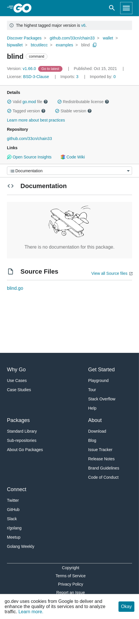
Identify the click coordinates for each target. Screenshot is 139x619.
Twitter (13, 500)
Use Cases (17, 380)
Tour (92, 389)
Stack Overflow (101, 399)
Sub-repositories (21, 440)
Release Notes (101, 459)
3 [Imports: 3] (69, 76)
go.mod (29, 101)
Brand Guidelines (103, 468)
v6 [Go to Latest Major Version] (83, 25)
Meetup (14, 537)
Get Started (101, 369)
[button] (9, 101)
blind (85, 45)
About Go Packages (25, 449)
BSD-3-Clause (36, 76)
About (95, 420)
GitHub (13, 509)
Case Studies (19, 389)
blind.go (15, 288)
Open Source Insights (29, 157)
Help (92, 408)
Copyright (70, 567)
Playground (98, 380)
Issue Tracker (100, 449)
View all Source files (109, 273)
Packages (18, 420)
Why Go (16, 369)
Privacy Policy (70, 584)
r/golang (14, 528)
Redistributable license (83, 101)
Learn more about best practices (36, 120)
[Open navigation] (126, 8)
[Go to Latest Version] (50, 68)
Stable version (73, 111)
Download (97, 431)
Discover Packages (24, 38)
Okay (126, 606)
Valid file (27, 101)
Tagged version (26, 111)
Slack (12, 518)
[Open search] (112, 8)
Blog (92, 440)
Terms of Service (70, 575)
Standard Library (22, 431)
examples (64, 45)
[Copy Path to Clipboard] (94, 45)
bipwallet (15, 45)
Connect (16, 489)
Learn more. (30, 611)
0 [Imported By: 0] (103, 76)
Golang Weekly (20, 546)
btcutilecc (39, 45)
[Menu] (69, 170)
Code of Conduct (103, 477)
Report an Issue (70, 592)
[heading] (24, 8)
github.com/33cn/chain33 (72, 38)
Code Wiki (73, 157)
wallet (108, 38)
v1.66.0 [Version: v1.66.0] (22, 68)
